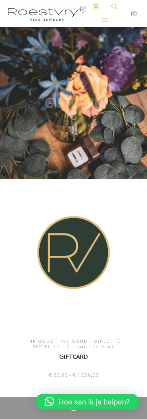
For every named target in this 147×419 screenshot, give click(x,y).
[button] (87, 402)
